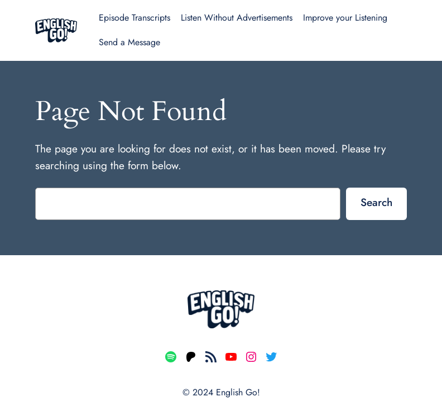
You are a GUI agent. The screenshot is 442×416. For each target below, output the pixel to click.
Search (376, 202)
